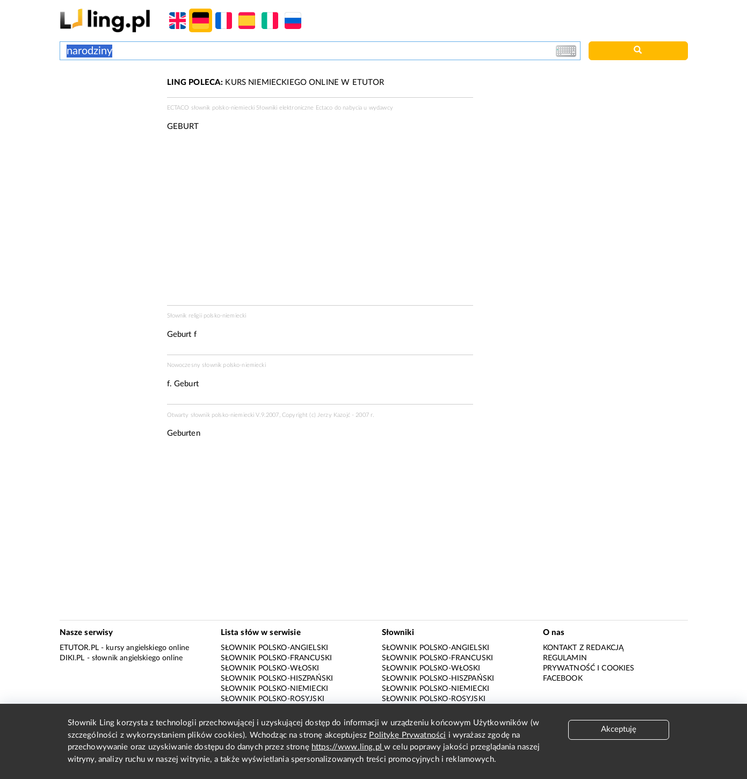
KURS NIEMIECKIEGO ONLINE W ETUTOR (276, 82)
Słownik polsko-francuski (276, 658)
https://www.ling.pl (347, 747)
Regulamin (565, 658)
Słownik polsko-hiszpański (277, 678)
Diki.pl (72, 658)
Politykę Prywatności (407, 735)
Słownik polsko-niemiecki (275, 689)
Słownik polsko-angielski (275, 648)
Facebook (563, 678)
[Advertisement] (108, 117)
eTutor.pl (79, 648)
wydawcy (381, 108)
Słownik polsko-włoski (270, 668)
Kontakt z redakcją (583, 648)
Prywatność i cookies (589, 668)
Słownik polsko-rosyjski (272, 699)
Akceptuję (618, 729)
